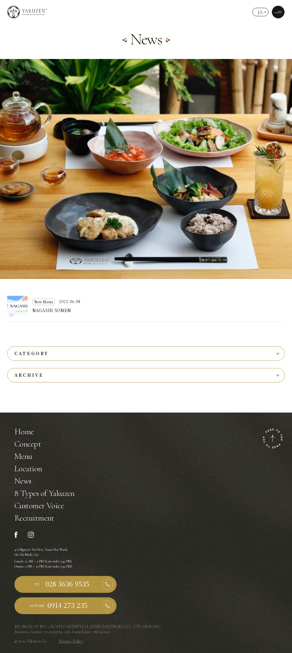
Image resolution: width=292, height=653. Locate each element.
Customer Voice (39, 505)
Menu (23, 456)
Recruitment (34, 518)
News (22, 481)
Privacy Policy (71, 641)
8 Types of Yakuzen (44, 493)
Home (24, 431)
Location (28, 468)
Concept (27, 444)
